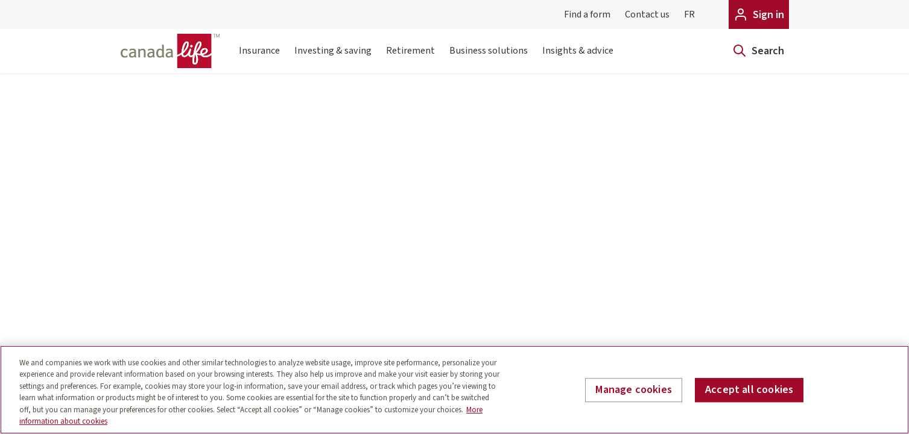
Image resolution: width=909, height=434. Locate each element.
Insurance (259, 57)
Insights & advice (577, 57)
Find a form (587, 14)
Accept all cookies (749, 390)
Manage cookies (633, 390)
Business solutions (488, 57)
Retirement (410, 57)
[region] (454, 389)
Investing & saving (333, 57)
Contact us (647, 14)
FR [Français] (689, 14)
